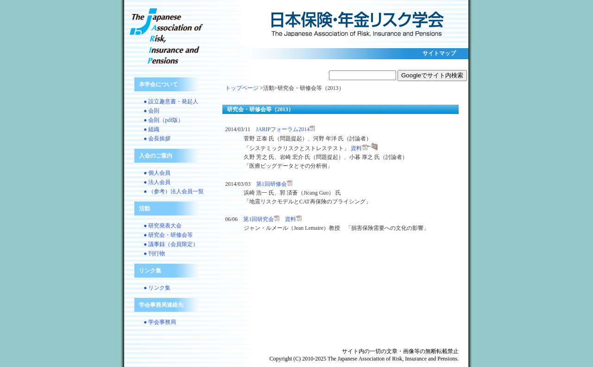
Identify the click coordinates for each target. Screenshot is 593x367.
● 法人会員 (157, 182)
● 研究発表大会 (163, 225)
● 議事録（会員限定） (171, 244)
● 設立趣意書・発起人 (171, 101)
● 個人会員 (157, 173)
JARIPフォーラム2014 (285, 129)
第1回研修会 (274, 184)
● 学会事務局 (160, 322)
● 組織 (151, 129)
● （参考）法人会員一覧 (174, 191)
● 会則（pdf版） (163, 120)
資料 (364, 148)
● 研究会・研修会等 (168, 235)
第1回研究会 (261, 219)
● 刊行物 (154, 253)
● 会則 (151, 111)
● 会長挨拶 (157, 138)
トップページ (242, 88)
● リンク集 (157, 288)
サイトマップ (439, 53)
